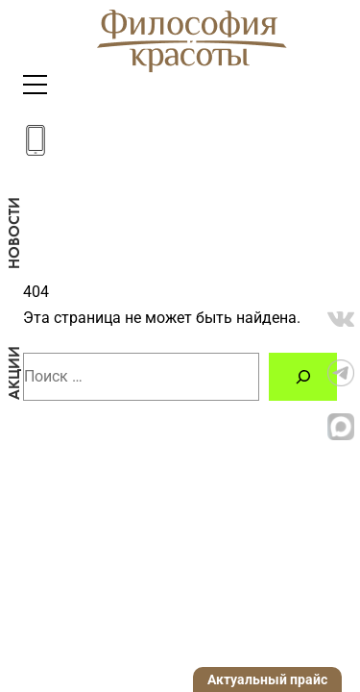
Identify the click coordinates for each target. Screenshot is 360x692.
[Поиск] (303, 376)
